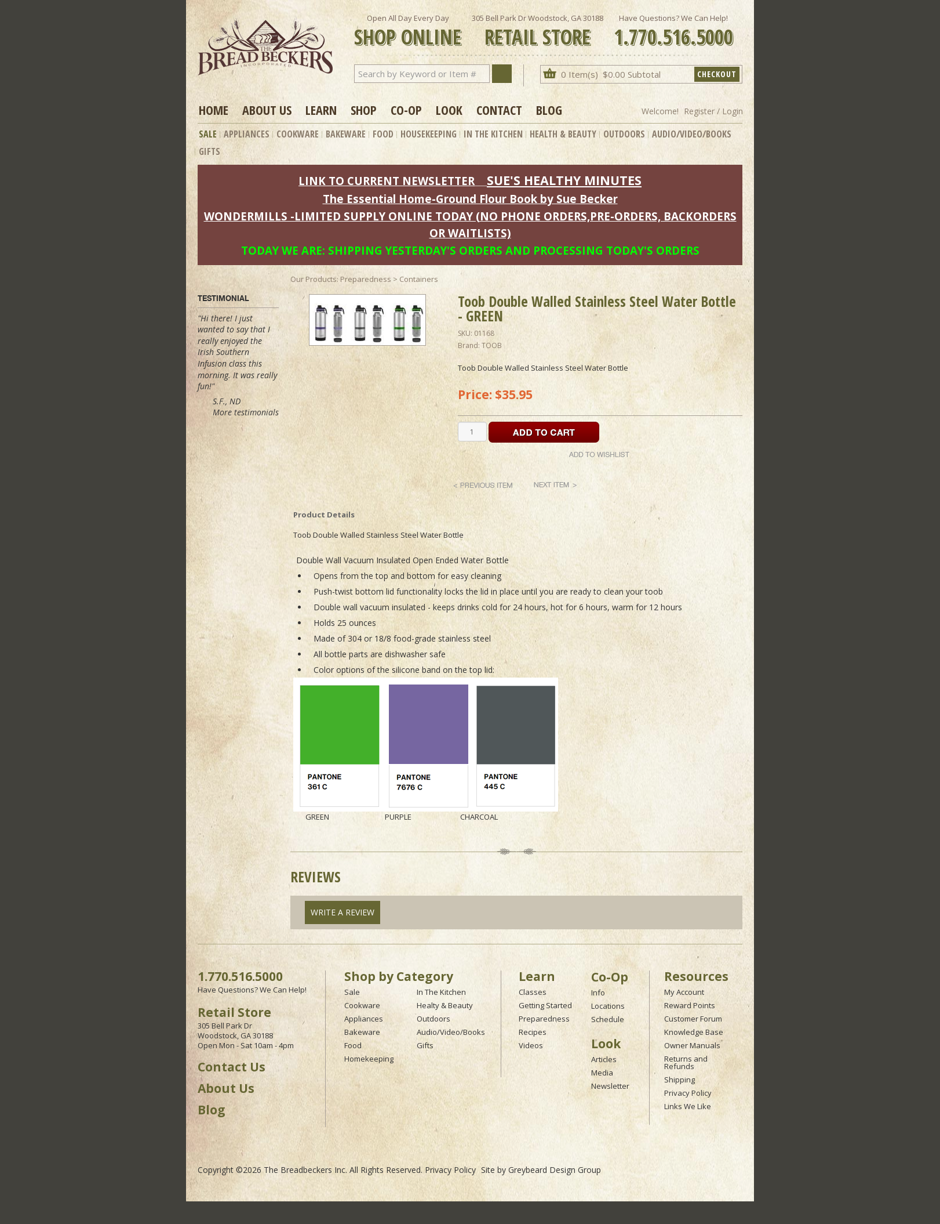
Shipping (679, 1079)
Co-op (406, 109)
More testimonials (246, 412)
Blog (549, 109)
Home (213, 109)
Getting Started (545, 1005)
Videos (531, 1045)
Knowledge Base (693, 1032)
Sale (208, 134)
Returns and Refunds (686, 1062)
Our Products (313, 279)
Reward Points (689, 1005)
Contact (499, 109)
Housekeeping (428, 134)
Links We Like (687, 1106)
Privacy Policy (688, 1093)
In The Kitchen (493, 134)
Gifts (209, 151)
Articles (604, 1059)
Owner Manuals (692, 1045)
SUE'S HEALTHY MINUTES (564, 180)
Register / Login (713, 111)
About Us (267, 109)
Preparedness (544, 1018)
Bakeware (346, 134)
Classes (532, 992)
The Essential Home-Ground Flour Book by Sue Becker (470, 198)
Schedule (607, 1019)
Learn (321, 109)
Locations (608, 1006)
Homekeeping (369, 1058)
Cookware (297, 134)
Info (598, 992)
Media (602, 1072)
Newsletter (610, 1086)
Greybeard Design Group (554, 1169)
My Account (684, 992)
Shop (364, 109)
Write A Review (342, 912)
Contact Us (231, 1067)
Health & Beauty (563, 134)
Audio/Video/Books (691, 134)
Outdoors (624, 134)
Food (383, 134)
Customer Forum (693, 1018)
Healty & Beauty (445, 1005)
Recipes (532, 1032)
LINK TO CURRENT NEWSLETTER (386, 180)
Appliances (246, 134)
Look (449, 109)
